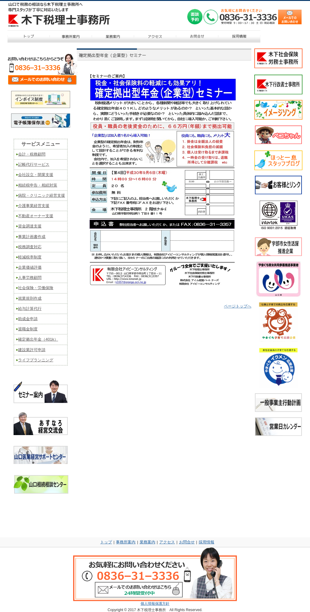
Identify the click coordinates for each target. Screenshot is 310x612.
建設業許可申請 (31, 350)
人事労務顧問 (30, 277)
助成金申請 (28, 319)
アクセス (167, 542)
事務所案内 (125, 542)
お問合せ (187, 542)
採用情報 (206, 542)
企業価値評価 (30, 267)
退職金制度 (28, 329)
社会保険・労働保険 (35, 288)
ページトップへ (237, 306)
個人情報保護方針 (155, 603)
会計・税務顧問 (31, 154)
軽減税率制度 (30, 257)
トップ (106, 542)
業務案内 (147, 542)
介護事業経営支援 (33, 205)
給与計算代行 (30, 308)
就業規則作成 (30, 298)
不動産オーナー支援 (35, 216)
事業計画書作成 (31, 236)
